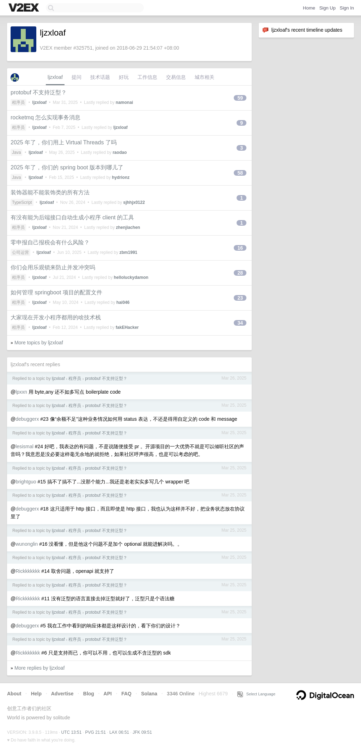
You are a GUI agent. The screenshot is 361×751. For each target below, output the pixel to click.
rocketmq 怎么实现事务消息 (45, 117)
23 (240, 298)
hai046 (122, 302)
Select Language (256, 694)
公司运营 (20, 252)
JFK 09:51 (142, 732)
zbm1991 (128, 252)
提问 (76, 77)
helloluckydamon (131, 277)
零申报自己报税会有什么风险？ (50, 242)
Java (16, 152)
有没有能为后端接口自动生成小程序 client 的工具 (72, 217)
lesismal (24, 446)
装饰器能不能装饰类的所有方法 (50, 192)
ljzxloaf (55, 77)
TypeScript (22, 202)
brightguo (26, 481)
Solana (149, 693)
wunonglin (27, 544)
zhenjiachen (128, 227)
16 (240, 248)
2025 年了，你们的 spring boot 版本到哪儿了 (67, 167)
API (108, 693)
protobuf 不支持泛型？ (39, 92)
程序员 (18, 102)
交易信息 (176, 77)
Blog (88, 693)
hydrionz (120, 177)
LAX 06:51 (119, 732)
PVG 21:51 (95, 732)
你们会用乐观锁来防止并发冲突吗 (53, 267)
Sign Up (327, 8)
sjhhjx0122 (134, 202)
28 (240, 273)
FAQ (126, 693)
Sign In (347, 8)
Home (309, 8)
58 (240, 173)
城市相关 (204, 77)
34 (240, 323)
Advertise (62, 693)
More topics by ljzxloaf (38, 342)
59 (240, 98)
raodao (119, 152)
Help (36, 693)
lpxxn (21, 392)
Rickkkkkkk (28, 571)
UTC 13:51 (71, 732)
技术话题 (100, 77)
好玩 (124, 77)
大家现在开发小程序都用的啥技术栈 (56, 317)
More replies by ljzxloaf (39, 668)
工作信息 (147, 77)
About (14, 693)
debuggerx (27, 419)
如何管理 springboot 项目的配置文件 (56, 292)
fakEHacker (127, 327)
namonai (124, 102)
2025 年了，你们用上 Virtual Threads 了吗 (64, 142)
